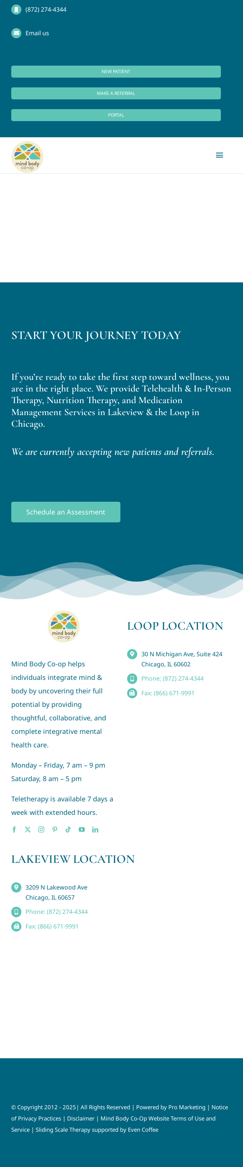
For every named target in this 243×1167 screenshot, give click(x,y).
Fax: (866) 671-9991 (168, 693)
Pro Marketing (187, 1107)
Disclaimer (80, 1118)
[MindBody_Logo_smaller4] (64, 614)
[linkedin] (95, 829)
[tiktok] (68, 829)
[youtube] (82, 829)
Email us (37, 33)
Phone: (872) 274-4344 (172, 678)
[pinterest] (55, 829)
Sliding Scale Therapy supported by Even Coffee (97, 1129)
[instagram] (41, 829)
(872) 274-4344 (46, 9)
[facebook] (14, 829)
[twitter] (28, 829)
